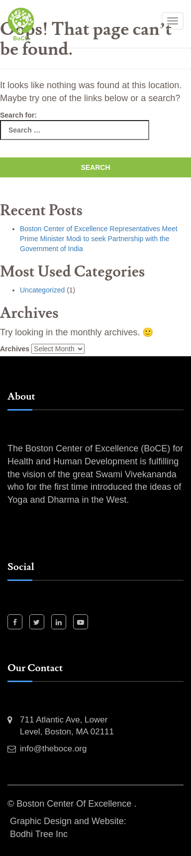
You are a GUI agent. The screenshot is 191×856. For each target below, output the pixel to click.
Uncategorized (42, 290)
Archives (14, 349)
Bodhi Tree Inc (39, 834)
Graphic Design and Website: (68, 821)
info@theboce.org (53, 748)
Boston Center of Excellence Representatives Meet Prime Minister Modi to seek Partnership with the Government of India (99, 239)
